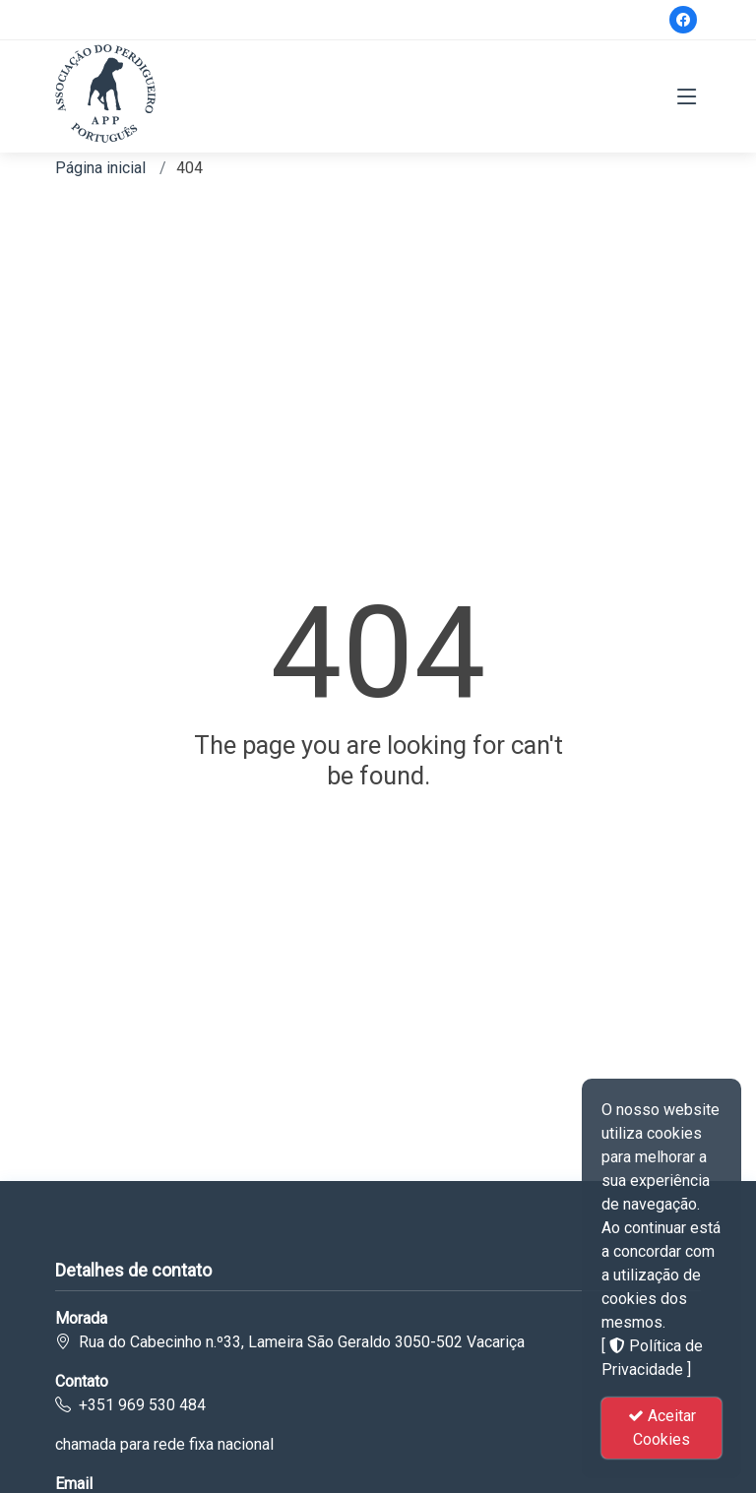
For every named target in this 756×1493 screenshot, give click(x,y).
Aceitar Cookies (662, 1427)
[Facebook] (683, 19)
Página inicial (100, 167)
